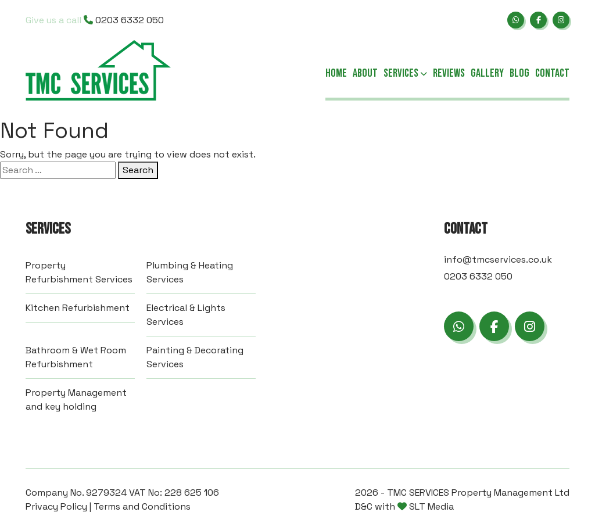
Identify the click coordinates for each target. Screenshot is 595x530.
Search (138, 170)
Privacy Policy (56, 506)
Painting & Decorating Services (194, 357)
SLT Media (431, 506)
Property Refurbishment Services (79, 272)
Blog (519, 73)
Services (405, 73)
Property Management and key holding (76, 399)
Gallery (487, 73)
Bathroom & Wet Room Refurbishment (76, 357)
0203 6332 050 (95, 20)
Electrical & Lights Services (185, 315)
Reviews (449, 73)
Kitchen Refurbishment (78, 308)
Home (336, 73)
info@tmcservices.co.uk (498, 259)
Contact (552, 73)
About (365, 73)
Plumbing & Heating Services (189, 272)
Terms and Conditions (142, 506)
